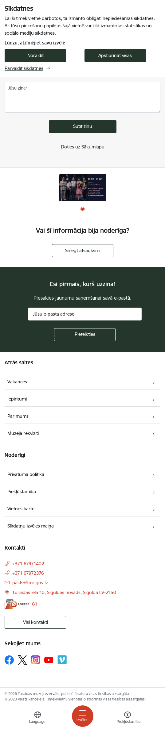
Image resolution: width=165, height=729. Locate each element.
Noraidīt (35, 55)
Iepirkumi (17, 399)
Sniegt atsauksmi (82, 250)
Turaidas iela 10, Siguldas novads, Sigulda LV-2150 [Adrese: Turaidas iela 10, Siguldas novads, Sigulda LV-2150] (64, 592)
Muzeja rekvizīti (23, 433)
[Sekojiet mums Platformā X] (22, 660)
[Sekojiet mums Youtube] (48, 659)
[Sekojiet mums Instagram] (35, 659)
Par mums (18, 416)
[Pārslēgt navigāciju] (82, 716)
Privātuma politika (25, 474)
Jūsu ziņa (17, 88)
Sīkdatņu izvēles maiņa (30, 526)
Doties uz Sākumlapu (82, 147)
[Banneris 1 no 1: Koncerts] (82, 187)
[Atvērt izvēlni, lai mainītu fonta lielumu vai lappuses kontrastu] (127, 718)
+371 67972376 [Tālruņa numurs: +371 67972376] (28, 573)
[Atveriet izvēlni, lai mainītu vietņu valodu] (37, 718)
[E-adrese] (17, 604)
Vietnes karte (20, 509)
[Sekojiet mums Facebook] (9, 660)
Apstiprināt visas (115, 55)
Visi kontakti (35, 622)
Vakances (17, 382)
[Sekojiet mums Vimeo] (62, 659)
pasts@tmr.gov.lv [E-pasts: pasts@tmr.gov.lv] (30, 582)
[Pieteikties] (85, 334)
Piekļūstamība (21, 491)
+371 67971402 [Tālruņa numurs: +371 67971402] (28, 563)
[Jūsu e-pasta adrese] (85, 314)
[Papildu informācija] (34, 604)
